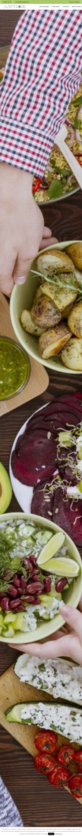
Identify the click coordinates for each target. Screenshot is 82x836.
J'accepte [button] (51, 834)
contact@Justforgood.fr (22, 2)
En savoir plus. (58, 834)
